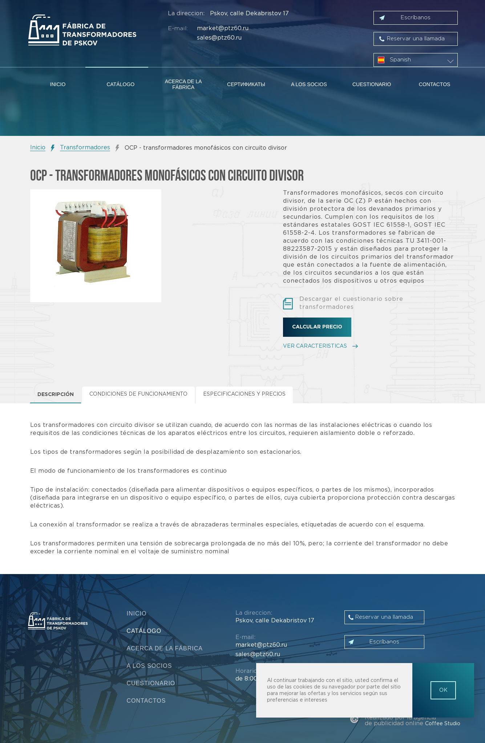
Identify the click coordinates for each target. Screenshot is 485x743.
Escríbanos (416, 17)
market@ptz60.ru (222, 28)
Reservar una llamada (416, 38)
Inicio (58, 84)
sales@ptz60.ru (219, 38)
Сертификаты (246, 84)
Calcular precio (317, 327)
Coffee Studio (442, 724)
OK (443, 690)
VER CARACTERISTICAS (315, 346)
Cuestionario (371, 84)
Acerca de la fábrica (183, 84)
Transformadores (85, 147)
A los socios (309, 84)
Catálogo (120, 84)
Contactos (434, 84)
